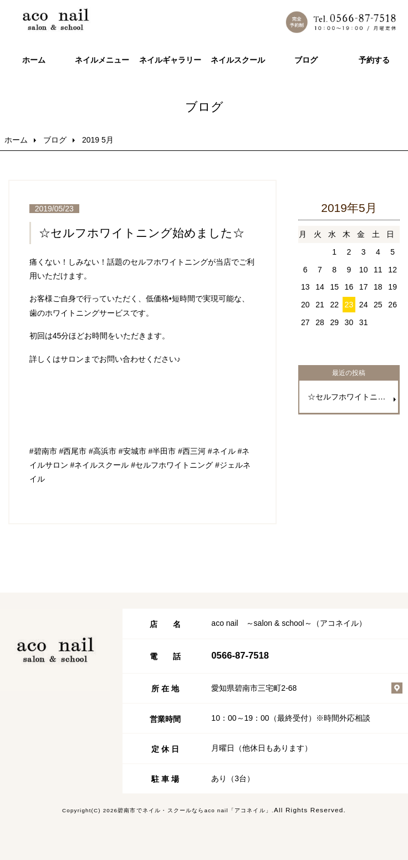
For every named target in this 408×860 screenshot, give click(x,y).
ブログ (306, 59)
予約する (374, 59)
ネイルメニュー (102, 59)
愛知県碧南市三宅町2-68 (254, 688)
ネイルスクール (238, 59)
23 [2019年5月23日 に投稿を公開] (349, 304)
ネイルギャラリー (170, 59)
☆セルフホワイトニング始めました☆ (141, 232)
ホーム (33, 59)
